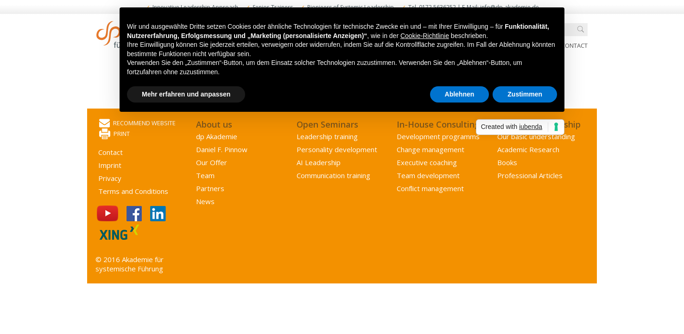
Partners (210, 188)
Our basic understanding (536, 136)
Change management (430, 149)
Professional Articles (530, 175)
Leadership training (327, 136)
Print (114, 134)
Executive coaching (427, 162)
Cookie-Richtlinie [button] (424, 35)
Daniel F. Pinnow (221, 149)
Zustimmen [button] (524, 94)
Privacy (109, 178)
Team (205, 175)
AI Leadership (319, 162)
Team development (428, 175)
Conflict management (430, 188)
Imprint (109, 165)
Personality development (337, 149)
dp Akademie (216, 136)
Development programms (438, 136)
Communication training (333, 175)
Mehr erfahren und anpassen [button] (186, 94)
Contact (574, 45)
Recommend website (137, 123)
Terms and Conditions (133, 191)
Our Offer (211, 162)
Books (507, 162)
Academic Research (528, 149)
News (205, 201)
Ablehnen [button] (460, 94)
